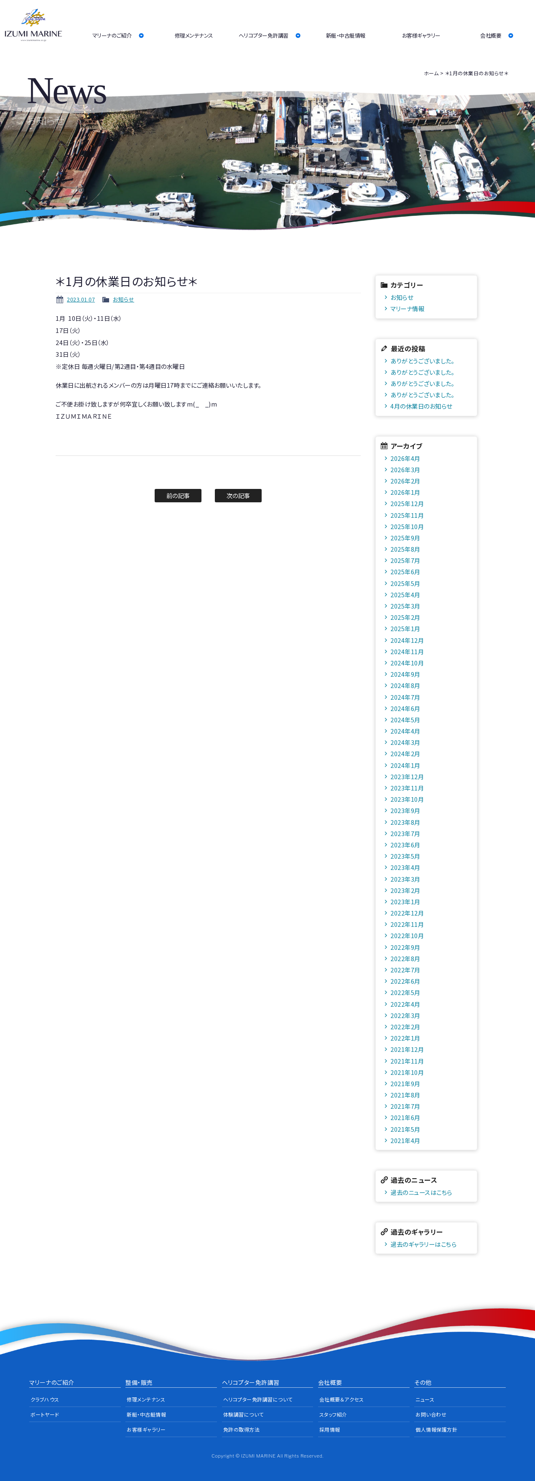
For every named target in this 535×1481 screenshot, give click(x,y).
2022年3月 (405, 1015)
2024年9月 (405, 674)
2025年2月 (405, 617)
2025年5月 (405, 583)
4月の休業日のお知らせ (421, 406)
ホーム (431, 73)
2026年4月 (405, 458)
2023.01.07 (81, 299)
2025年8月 (405, 549)
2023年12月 (407, 776)
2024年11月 (407, 651)
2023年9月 (405, 810)
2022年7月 (405, 970)
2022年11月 (407, 924)
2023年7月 (405, 833)
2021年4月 (405, 1140)
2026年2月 (405, 481)
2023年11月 (407, 788)
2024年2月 (405, 753)
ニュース (424, 1399)
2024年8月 (405, 685)
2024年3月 (405, 742)
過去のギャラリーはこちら (423, 1244)
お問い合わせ (430, 1414)
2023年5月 (405, 856)
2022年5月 (405, 992)
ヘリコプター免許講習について (258, 1399)
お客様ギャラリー (421, 35)
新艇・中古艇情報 (345, 35)
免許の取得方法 (241, 1429)
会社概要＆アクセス (341, 1399)
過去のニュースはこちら (421, 1192)
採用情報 (329, 1429)
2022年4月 (405, 1004)
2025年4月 (405, 595)
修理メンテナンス (194, 35)
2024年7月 (405, 697)
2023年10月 (407, 799)
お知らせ (123, 299)
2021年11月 (407, 1061)
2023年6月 (405, 845)
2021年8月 (405, 1095)
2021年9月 (405, 1083)
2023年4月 (405, 867)
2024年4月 (405, 731)
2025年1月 (405, 628)
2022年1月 (405, 1038)
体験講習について (243, 1414)
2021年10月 (407, 1072)
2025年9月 (405, 538)
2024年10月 (407, 663)
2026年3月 (405, 469)
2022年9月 (405, 947)
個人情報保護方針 (436, 1429)
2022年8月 (405, 958)
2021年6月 (405, 1117)
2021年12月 (407, 1049)
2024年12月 (407, 640)
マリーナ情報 (407, 308)
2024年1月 (405, 765)
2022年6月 (405, 981)
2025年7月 (405, 560)
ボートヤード (45, 1414)
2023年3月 (405, 879)
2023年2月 (405, 890)
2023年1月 (405, 901)
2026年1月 (405, 492)
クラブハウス (45, 1399)
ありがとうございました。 (422, 361)
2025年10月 (407, 526)
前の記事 (178, 495)
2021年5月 (405, 1129)
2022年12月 (407, 913)
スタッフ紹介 (333, 1414)
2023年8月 (405, 822)
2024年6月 (405, 708)
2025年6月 (405, 572)
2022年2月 (405, 1027)
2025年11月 (407, 515)
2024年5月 (405, 720)
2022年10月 (407, 935)
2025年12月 (407, 503)
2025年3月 (405, 606)
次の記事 (238, 495)
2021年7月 (405, 1106)
